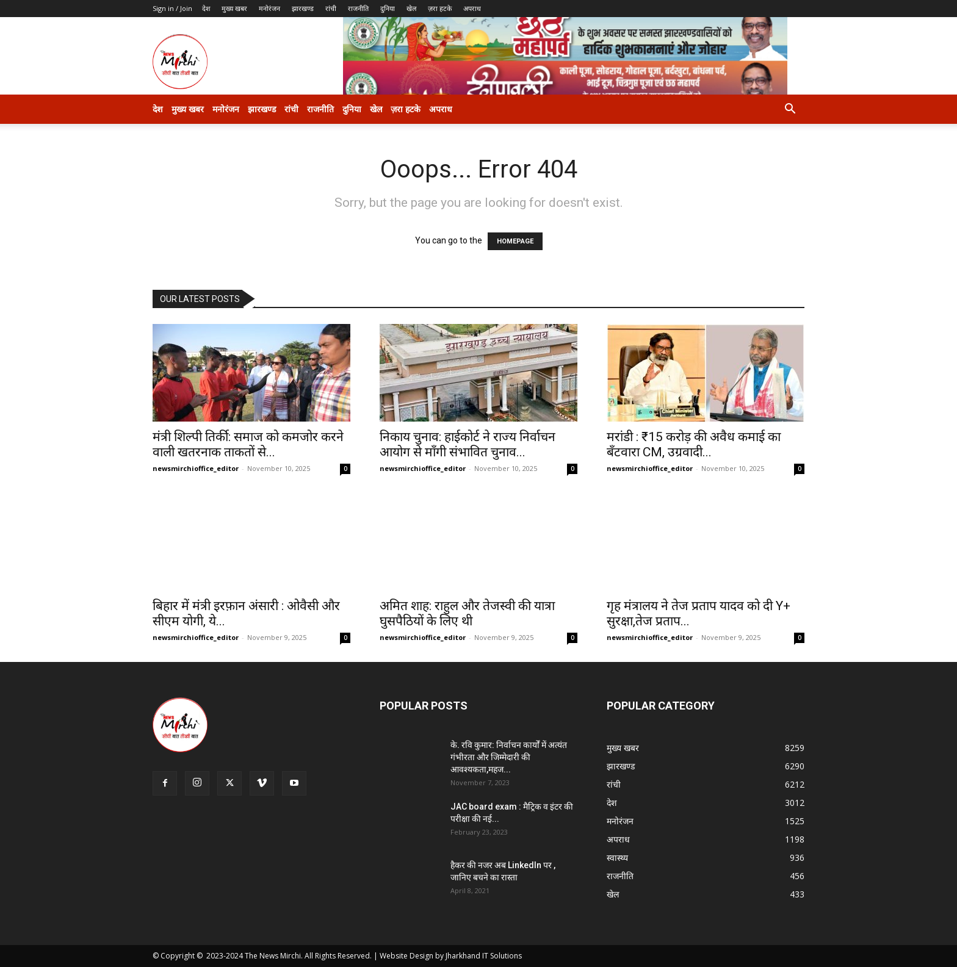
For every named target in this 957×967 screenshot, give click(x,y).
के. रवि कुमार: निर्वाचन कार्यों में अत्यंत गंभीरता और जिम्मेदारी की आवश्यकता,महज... (508, 757)
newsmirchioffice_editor (196, 468)
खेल (411, 8)
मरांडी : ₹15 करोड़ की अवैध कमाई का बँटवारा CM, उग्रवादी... (694, 444)
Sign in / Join (172, 8)
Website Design (406, 956)
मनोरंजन (269, 8)
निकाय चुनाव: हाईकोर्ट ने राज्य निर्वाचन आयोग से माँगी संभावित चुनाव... (467, 444)
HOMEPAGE (515, 241)
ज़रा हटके (440, 8)
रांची (330, 8)
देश (206, 8)
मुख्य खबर (234, 8)
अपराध (472, 8)
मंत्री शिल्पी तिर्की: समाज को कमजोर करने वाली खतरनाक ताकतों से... (248, 444)
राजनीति (358, 8)
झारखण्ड (303, 8)
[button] (789, 110)
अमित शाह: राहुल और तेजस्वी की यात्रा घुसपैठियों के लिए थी (467, 613)
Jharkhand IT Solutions (484, 956)
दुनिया (387, 8)
